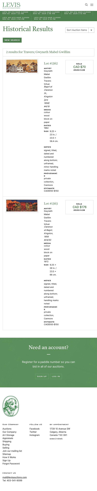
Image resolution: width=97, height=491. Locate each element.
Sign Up (42, 376)
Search (86, 4)
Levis (11, 406)
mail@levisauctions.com (15, 477)
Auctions (7, 428)
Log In (56, 376)
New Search (12, 40)
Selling (6, 447)
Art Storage (8, 435)
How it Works (9, 457)
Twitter (33, 432)
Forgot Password (11, 463)
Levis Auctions (11, 5)
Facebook (35, 428)
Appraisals (8, 438)
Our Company (9, 432)
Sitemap (7, 454)
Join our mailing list (12, 451)
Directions (56, 439)
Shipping (7, 441)
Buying (6, 444)
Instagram (35, 435)
